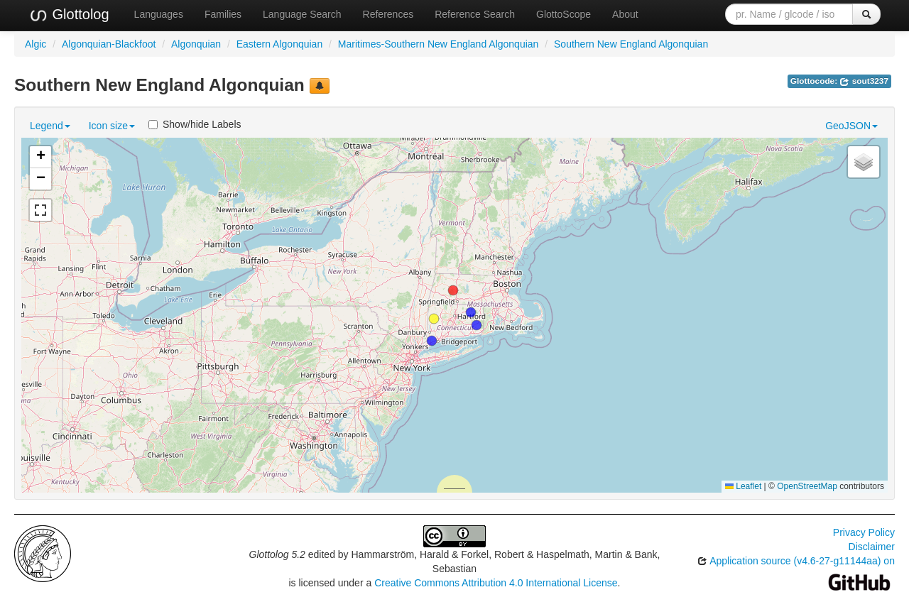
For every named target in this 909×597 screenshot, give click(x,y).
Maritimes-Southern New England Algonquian (438, 44)
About (625, 14)
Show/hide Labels (194, 124)
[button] (434, 319)
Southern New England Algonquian (631, 44)
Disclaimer (872, 546)
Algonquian (196, 44)
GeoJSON (851, 125)
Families (223, 14)
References (388, 14)
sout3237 (863, 81)
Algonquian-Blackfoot (109, 44)
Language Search (302, 14)
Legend (50, 125)
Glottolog (68, 14)
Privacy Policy (864, 532)
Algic (35, 44)
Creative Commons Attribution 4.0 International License (495, 582)
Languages (158, 14)
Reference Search (475, 14)
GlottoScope (563, 14)
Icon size (112, 125)
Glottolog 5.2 (277, 554)
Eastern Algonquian (279, 44)
